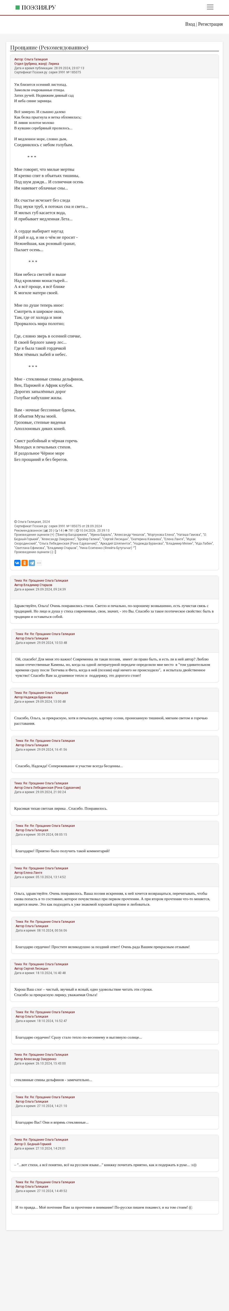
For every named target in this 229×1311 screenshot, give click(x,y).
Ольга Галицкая (36, 59)
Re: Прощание (34, 580)
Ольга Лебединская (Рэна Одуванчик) (52, 788)
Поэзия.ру (39, 7)
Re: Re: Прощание (38, 634)
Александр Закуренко (40, 1059)
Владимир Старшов (38, 585)
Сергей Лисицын (36, 968)
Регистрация (210, 24)
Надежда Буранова (38, 697)
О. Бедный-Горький (37, 1144)
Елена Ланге (33, 873)
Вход (190, 24)
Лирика (53, 64)
